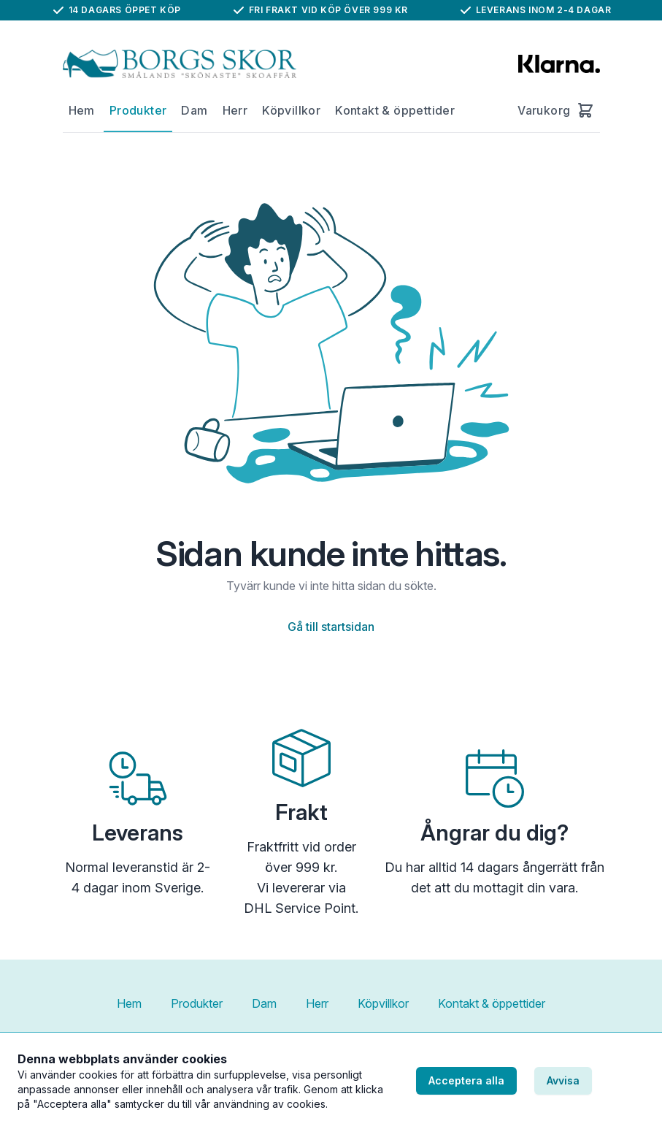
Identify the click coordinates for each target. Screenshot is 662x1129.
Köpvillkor (291, 110)
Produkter (138, 110)
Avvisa (563, 1080)
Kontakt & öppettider (395, 110)
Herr (235, 110)
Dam (194, 110)
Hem (82, 110)
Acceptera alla (466, 1080)
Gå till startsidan (331, 626)
